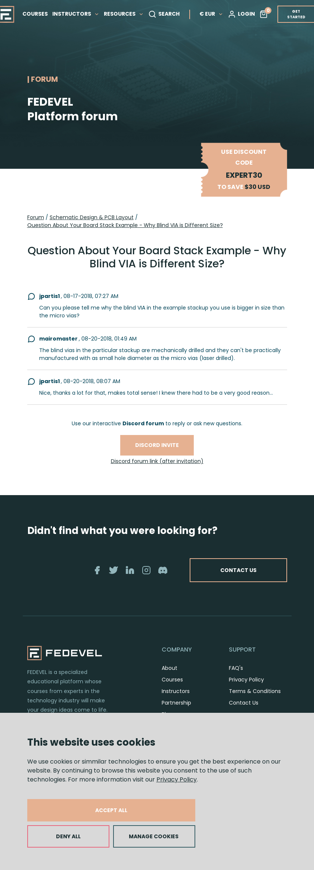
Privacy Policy (176, 779)
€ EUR (212, 14)
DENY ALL (68, 836)
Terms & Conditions (255, 691)
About (169, 668)
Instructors (176, 691)
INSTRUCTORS (76, 14)
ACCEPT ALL (111, 810)
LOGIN (241, 14)
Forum (35, 217)
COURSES (35, 14)
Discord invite (157, 445)
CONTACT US (238, 570)
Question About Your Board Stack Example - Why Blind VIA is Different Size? (125, 225)
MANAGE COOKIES (153, 836)
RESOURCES (124, 14)
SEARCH (164, 14)
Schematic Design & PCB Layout (92, 217)
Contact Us (243, 702)
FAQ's (236, 668)
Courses (172, 679)
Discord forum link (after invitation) (157, 461)
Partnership (176, 702)
